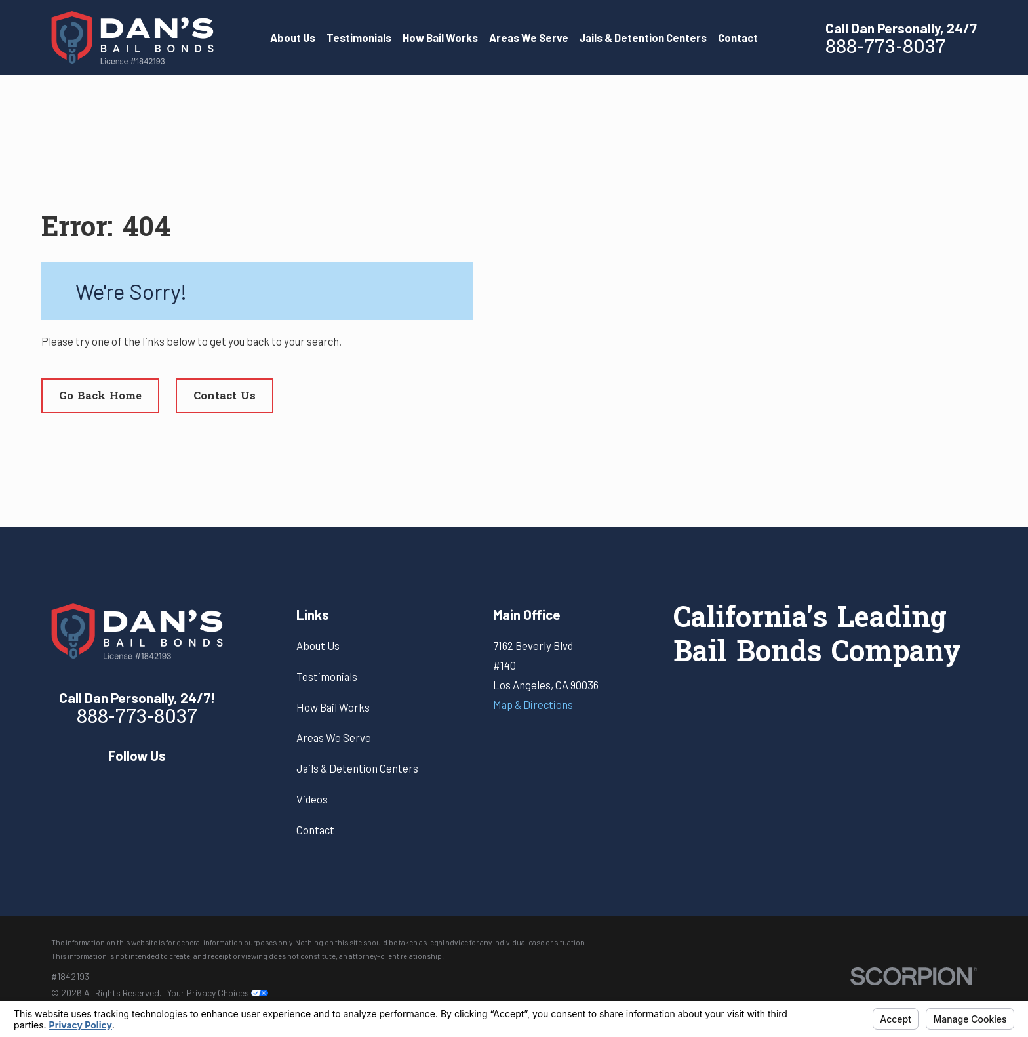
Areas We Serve (333, 737)
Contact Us (224, 397)
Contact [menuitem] (738, 37)
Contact (315, 829)
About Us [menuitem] (292, 37)
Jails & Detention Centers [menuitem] (643, 37)
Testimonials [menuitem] (358, 37)
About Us (318, 645)
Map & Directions (533, 704)
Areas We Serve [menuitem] (528, 37)
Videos (312, 798)
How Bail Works (333, 707)
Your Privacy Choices (217, 992)
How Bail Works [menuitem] (440, 37)
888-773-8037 (885, 48)
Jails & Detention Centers (357, 768)
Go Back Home (100, 397)
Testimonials (326, 676)
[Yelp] (137, 784)
